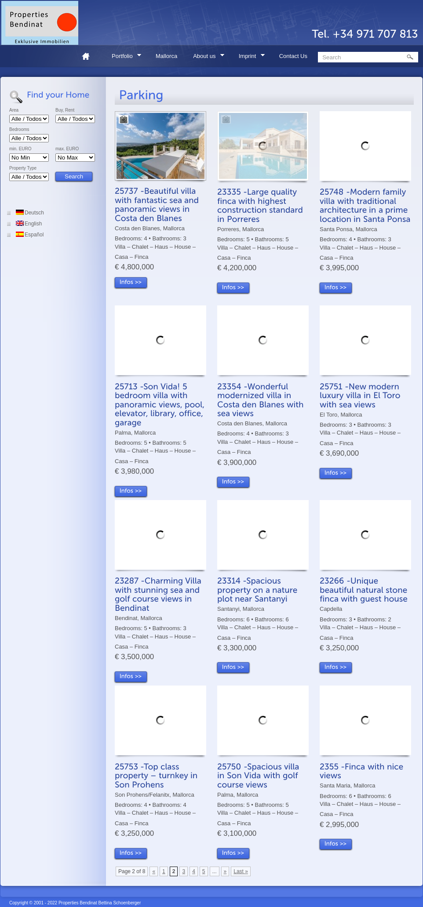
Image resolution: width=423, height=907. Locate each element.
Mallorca (166, 56)
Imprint (249, 57)
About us (205, 57)
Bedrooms (19, 129)
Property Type (22, 168)
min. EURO (20, 149)
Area (13, 110)
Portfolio (123, 57)
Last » (240, 871)
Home (89, 56)
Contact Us (293, 56)
